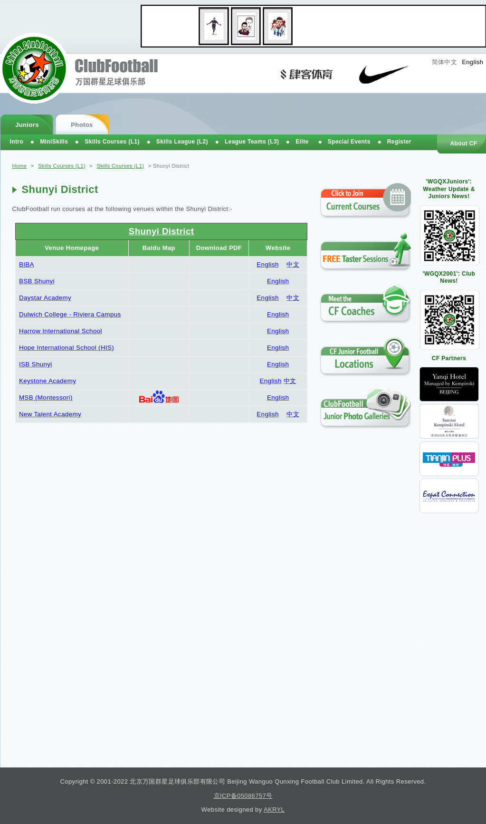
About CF (463, 143)
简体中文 (444, 62)
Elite (301, 141)
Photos (82, 124)
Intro (17, 141)
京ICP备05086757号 (243, 795)
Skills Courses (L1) (62, 166)
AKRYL (274, 809)
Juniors (27, 124)
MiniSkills (54, 141)
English (472, 62)
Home (19, 166)
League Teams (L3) (252, 141)
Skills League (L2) (182, 141)
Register (399, 141)
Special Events (349, 141)
